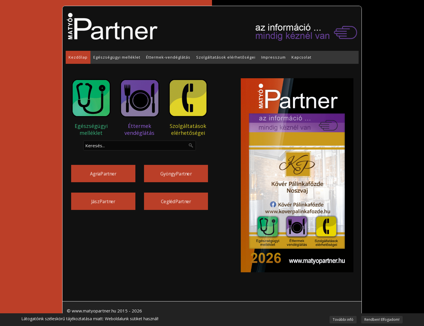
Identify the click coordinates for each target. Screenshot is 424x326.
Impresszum (273, 57)
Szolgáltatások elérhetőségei (225, 57)
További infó (343, 319)
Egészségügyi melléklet (116, 57)
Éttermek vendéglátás (139, 129)
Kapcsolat (301, 57)
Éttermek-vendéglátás (168, 57)
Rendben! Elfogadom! (382, 319)
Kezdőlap (78, 57)
